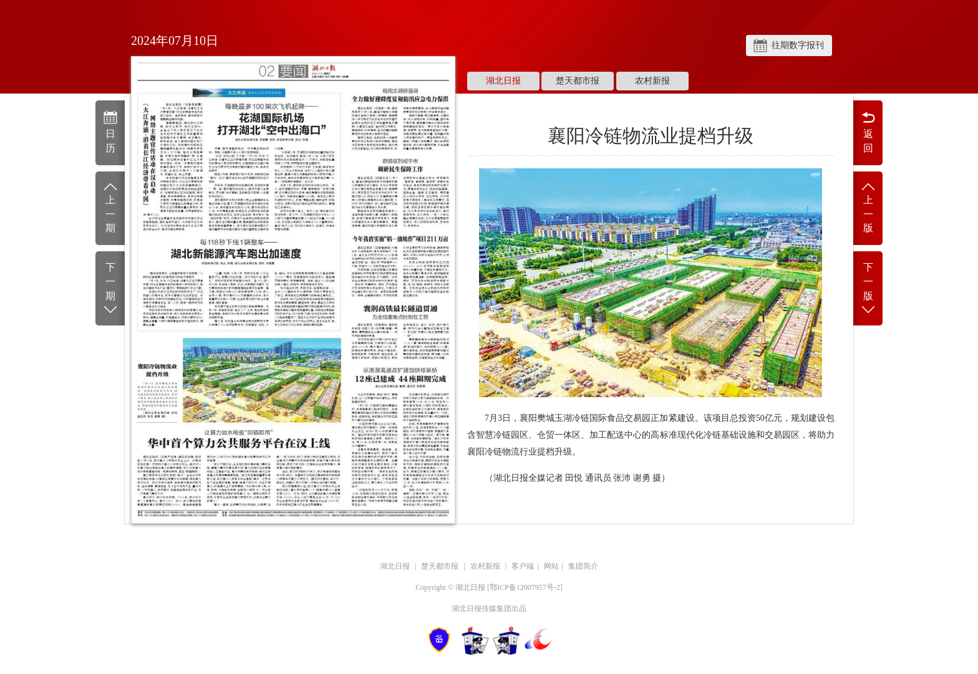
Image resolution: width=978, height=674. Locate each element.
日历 (110, 131)
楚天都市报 (577, 80)
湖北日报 (503, 80)
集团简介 (583, 566)
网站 (551, 566)
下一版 (868, 289)
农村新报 (652, 80)
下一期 (110, 289)
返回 (868, 131)
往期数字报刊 (798, 45)
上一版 (868, 207)
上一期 (110, 207)
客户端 (522, 566)
